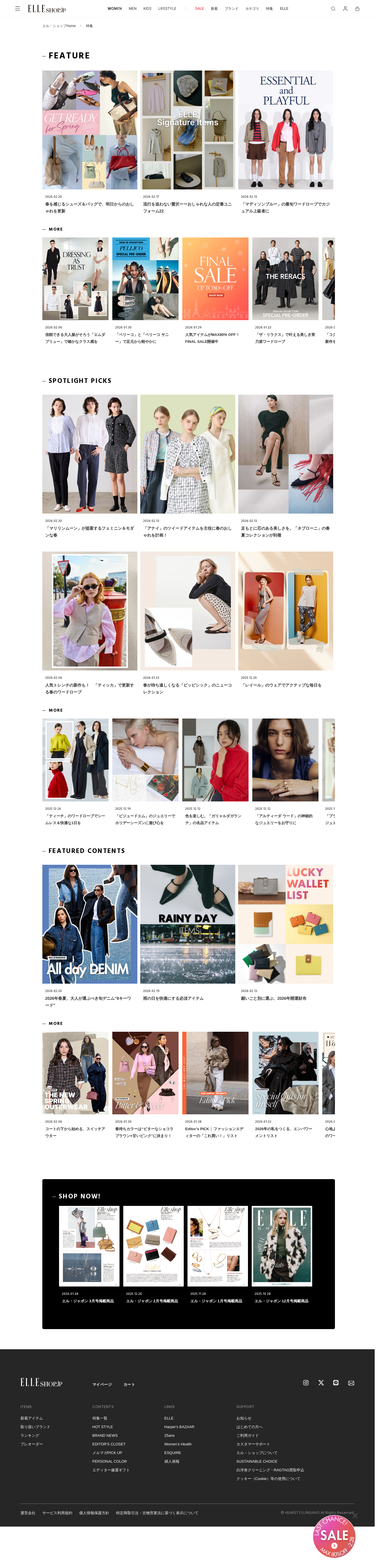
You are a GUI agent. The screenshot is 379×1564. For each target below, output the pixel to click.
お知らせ (243, 1418)
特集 (269, 9)
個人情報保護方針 (94, 1513)
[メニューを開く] (17, 8)
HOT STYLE (102, 1427)
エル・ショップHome (59, 26)
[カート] (357, 8)
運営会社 (27, 1513)
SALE (199, 9)
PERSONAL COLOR (109, 1461)
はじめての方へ (249, 1427)
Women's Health (178, 1444)
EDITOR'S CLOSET (109, 1444)
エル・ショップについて (257, 1453)
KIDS (147, 8)
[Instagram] (306, 1383)
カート (129, 1384)
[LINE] (336, 1383)
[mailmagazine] (351, 1383)
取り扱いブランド (35, 1427)
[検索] (333, 8)
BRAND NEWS (105, 1435)
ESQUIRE (172, 1453)
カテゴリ (252, 9)
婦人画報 (171, 1461)
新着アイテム (31, 1418)
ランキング (29, 1435)
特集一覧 (99, 1418)
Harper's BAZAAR (179, 1427)
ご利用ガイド (247, 1435)
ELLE (284, 9)
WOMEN (115, 8)
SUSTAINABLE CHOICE (257, 1461)
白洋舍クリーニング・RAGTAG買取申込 (270, 1470)
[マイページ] (345, 8)
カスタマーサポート (253, 1444)
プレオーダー (31, 1444)
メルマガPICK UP (107, 1453)
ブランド (231, 9)
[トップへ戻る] (363, 1337)
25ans (169, 1435)
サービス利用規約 (57, 1513)
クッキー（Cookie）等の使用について (268, 1479)
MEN (133, 8)
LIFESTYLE (167, 8)
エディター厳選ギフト (111, 1470)
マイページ (102, 1384)
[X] (321, 1383)
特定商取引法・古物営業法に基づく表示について (157, 1513)
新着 (214, 9)
